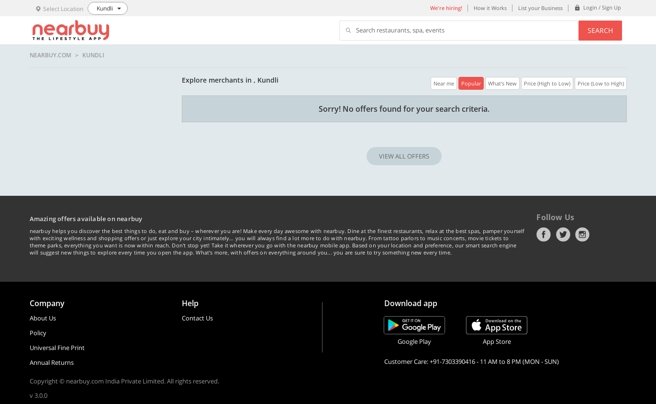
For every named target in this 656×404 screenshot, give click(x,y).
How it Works (490, 7)
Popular (471, 83)
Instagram (582, 234)
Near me (444, 83)
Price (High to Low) (547, 83)
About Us (43, 318)
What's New (502, 83)
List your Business (540, 7)
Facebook (543, 234)
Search (600, 30)
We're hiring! (446, 7)
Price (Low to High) (601, 83)
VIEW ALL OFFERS (404, 156)
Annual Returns (52, 362)
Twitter (563, 234)
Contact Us (197, 318)
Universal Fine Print (57, 347)
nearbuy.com (50, 55)
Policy (38, 333)
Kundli (93, 55)
